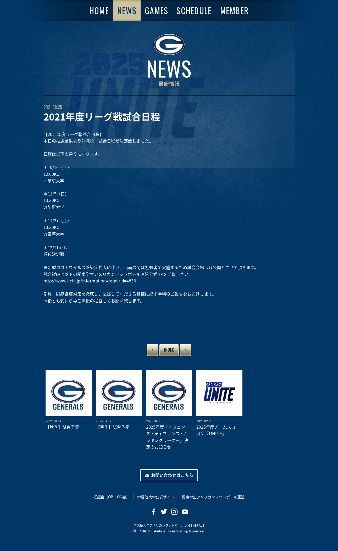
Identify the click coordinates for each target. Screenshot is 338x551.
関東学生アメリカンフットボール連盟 (213, 496)
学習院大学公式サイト (155, 496)
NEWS (126, 10)
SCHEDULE (194, 10)
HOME (99, 10)
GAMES (156, 10)
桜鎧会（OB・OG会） (111, 496)
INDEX (169, 350)
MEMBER (234, 10)
